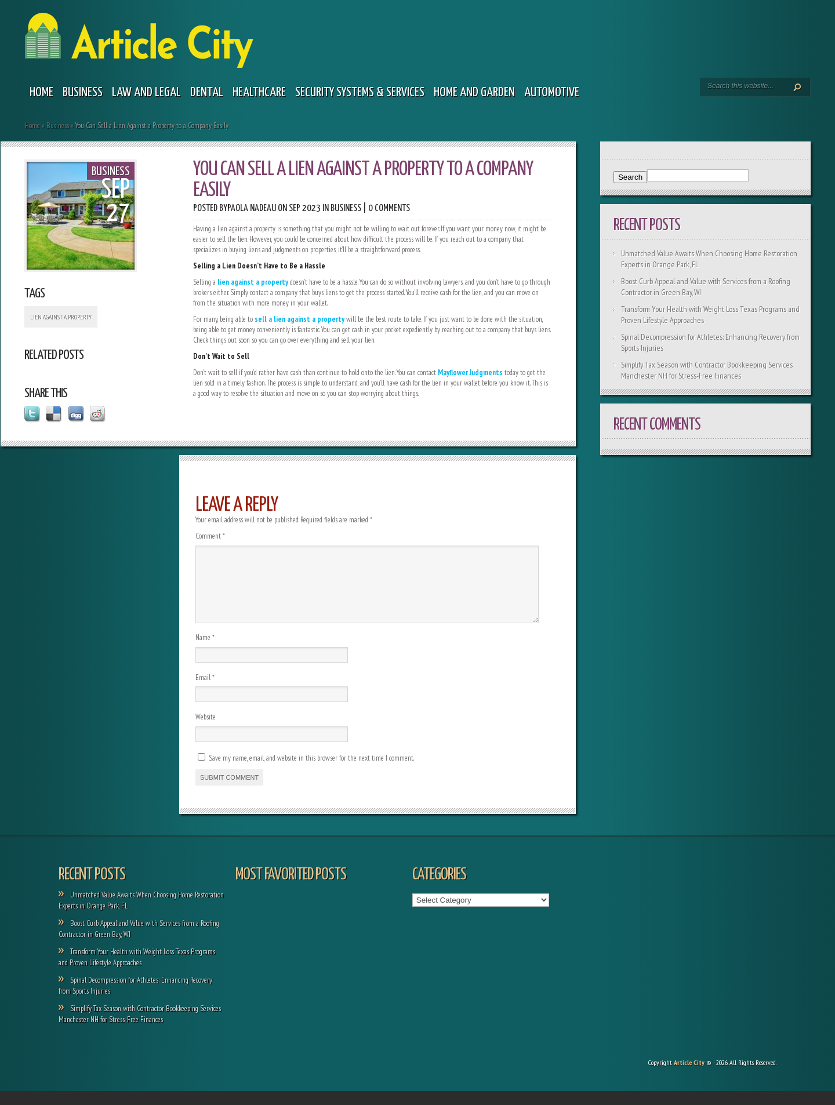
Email (205, 691)
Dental (206, 92)
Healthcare (259, 92)
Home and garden (474, 92)
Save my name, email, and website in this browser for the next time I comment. (311, 772)
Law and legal (146, 92)
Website (205, 731)
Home (41, 92)
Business (83, 92)
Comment (210, 536)
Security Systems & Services (359, 92)
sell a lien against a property (299, 319)
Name (205, 651)
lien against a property (61, 317)
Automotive (551, 92)
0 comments (389, 208)
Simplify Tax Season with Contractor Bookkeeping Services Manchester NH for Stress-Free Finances (707, 370)
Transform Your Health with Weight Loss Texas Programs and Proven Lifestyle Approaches (137, 971)
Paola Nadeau (251, 208)
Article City (689, 1076)
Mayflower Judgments (470, 372)
